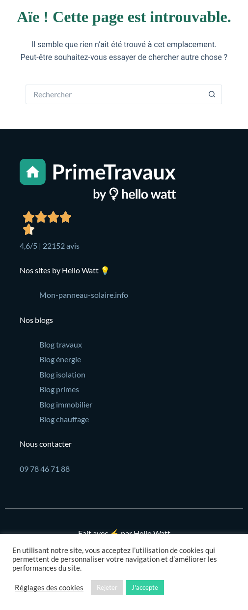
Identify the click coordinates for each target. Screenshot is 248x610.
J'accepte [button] (145, 587)
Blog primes (59, 389)
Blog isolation (62, 374)
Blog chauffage (64, 419)
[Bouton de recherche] (212, 94)
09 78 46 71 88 (45, 468)
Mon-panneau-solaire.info (83, 294)
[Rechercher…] (114, 94)
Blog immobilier (65, 404)
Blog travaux (60, 344)
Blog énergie (60, 359)
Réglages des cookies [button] (49, 587)
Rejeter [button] (107, 587)
